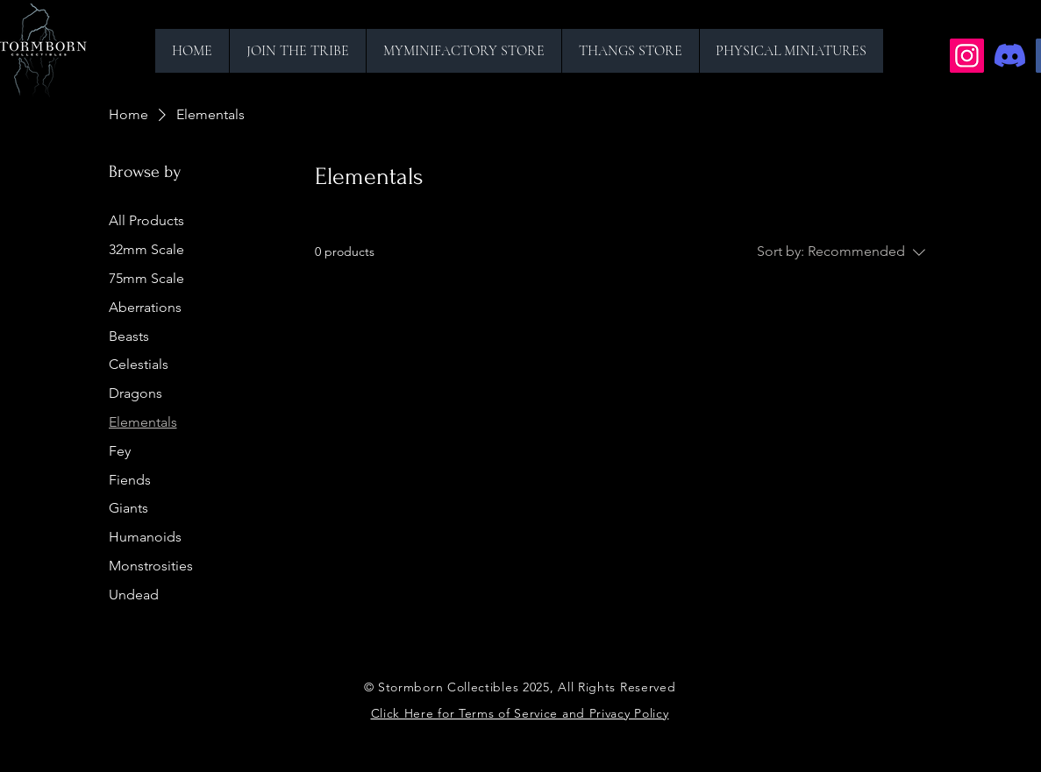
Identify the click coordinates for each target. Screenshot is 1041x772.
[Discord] (1010, 56)
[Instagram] (967, 56)
